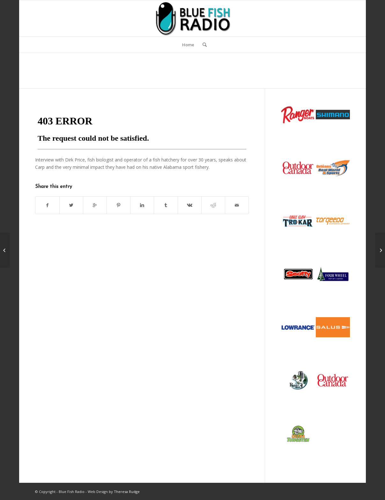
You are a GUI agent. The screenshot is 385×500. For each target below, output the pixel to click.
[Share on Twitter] (71, 205)
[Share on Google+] (95, 205)
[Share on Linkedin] (142, 205)
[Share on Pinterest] (118, 205)
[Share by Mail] (236, 205)
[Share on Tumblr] (165, 205)
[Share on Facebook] (47, 205)
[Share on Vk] (189, 205)
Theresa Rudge (127, 491)
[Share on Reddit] (213, 205)
